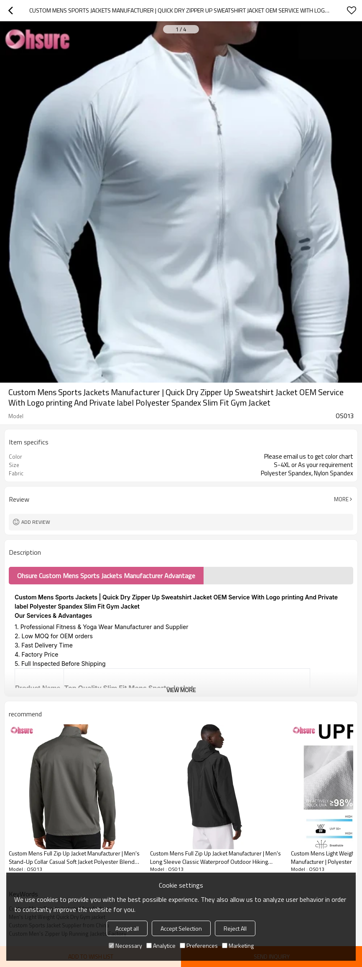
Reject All (235, 928)
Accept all (127, 928)
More (341, 499)
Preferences (199, 945)
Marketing (238, 945)
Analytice (161, 945)
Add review (35, 522)
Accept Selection (181, 928)
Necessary (125, 945)
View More (181, 689)
